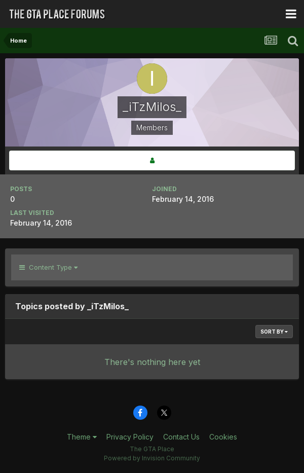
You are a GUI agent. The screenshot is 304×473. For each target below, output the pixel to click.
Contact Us (181, 436)
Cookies (223, 436)
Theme (82, 436)
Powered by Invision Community (152, 458)
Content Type (48, 267)
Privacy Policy (130, 436)
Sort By (274, 332)
